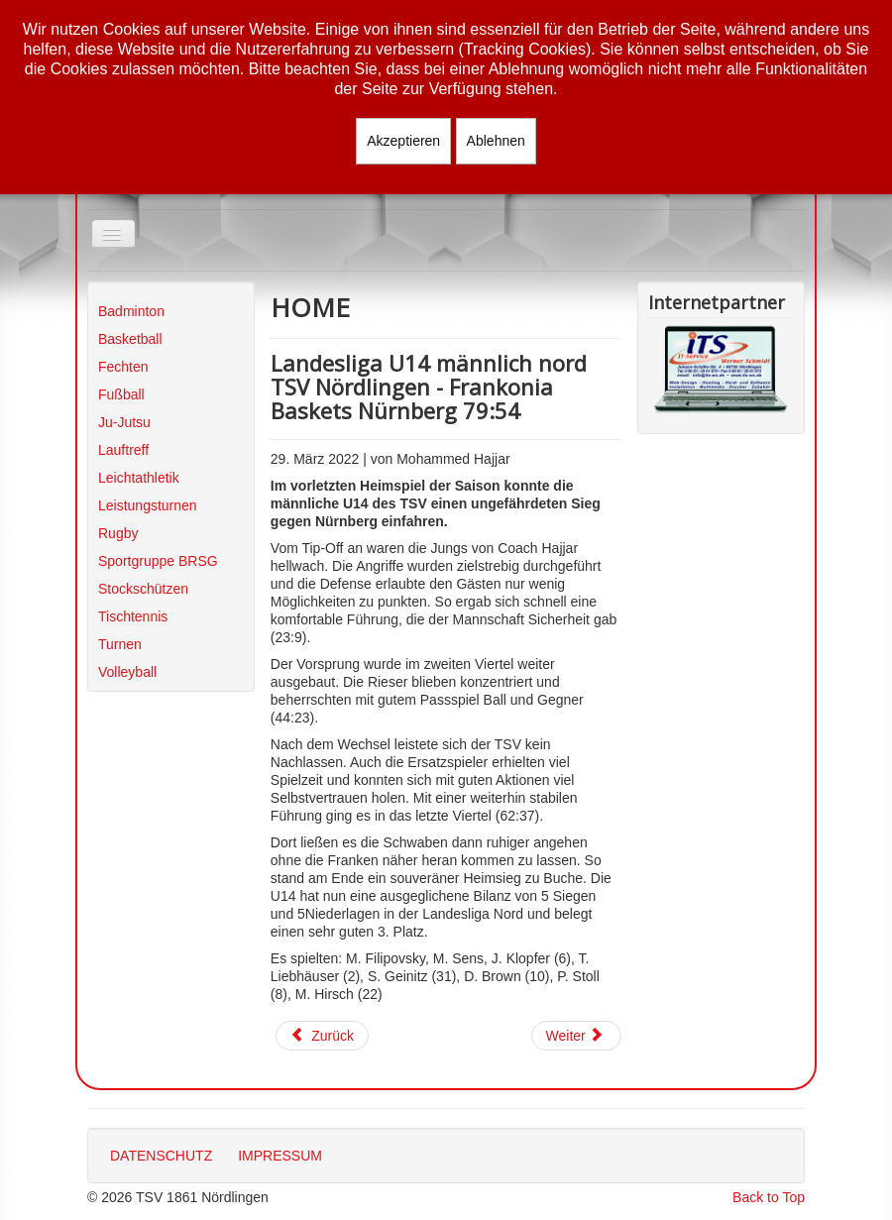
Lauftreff (123, 450)
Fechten (123, 367)
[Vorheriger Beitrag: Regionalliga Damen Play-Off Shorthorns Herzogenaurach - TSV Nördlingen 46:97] (322, 1036)
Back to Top (768, 1197)
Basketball (130, 339)
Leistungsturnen (147, 505)
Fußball (121, 394)
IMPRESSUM (280, 1156)
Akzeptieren (403, 141)
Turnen (120, 644)
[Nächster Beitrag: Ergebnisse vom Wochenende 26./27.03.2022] (576, 1036)
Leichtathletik (138, 478)
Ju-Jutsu (124, 422)
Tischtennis (132, 616)
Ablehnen (496, 141)
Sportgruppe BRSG (158, 561)
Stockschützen (143, 589)
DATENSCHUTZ (161, 1156)
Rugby (118, 533)
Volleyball (127, 672)
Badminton (131, 311)
